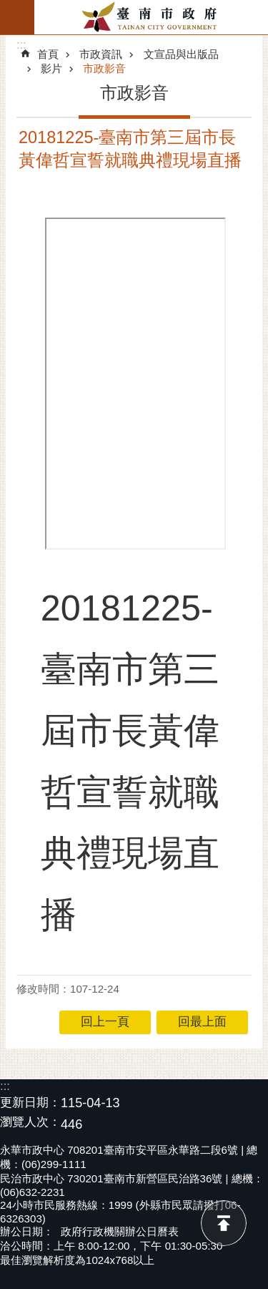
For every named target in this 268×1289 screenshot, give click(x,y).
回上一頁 (105, 1021)
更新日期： (30, 1102)
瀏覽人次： (30, 1123)
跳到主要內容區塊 (7, 7)
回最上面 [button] (202, 1021)
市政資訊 (100, 54)
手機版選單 (17, 17)
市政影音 (104, 68)
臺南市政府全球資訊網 (151, 17)
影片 (51, 68)
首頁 (48, 54)
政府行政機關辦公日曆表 (120, 1231)
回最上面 (224, 1223)
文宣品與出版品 (181, 54)
